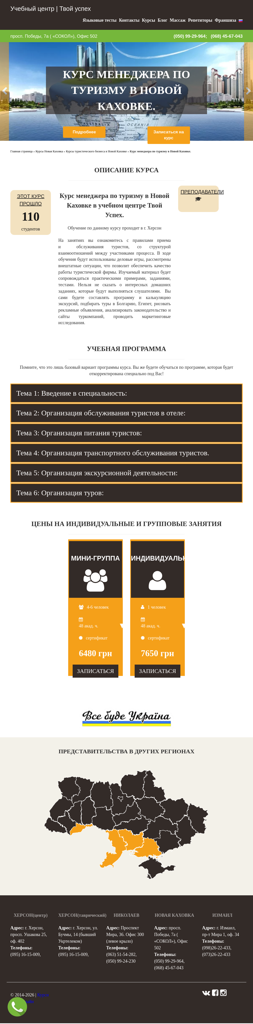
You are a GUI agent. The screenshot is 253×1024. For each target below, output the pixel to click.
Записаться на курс (169, 135)
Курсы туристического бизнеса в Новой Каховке (96, 152)
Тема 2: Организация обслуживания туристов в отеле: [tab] (101, 413)
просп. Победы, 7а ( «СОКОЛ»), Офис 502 (53, 36)
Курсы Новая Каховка (49, 152)
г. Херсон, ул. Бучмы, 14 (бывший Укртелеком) (78, 935)
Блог (162, 20)
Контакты (129, 20)
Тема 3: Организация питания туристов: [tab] (79, 433)
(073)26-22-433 (216, 955)
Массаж (178, 20)
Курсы (148, 20)
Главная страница (21, 152)
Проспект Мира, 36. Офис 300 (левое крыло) (125, 935)
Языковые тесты (99, 20)
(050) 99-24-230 (120, 961)
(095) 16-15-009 (25, 955)
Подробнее (84, 132)
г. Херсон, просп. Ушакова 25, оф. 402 (28, 935)
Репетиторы (200, 20)
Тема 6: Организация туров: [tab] (60, 493)
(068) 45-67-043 (227, 36)
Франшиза (225, 20)
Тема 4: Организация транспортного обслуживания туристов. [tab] (112, 453)
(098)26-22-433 (216, 948)
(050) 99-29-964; (190, 36)
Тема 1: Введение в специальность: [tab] (71, 393)
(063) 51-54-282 (120, 955)
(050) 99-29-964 (168, 961)
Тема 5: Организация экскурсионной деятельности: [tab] (97, 473)
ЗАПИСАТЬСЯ (95, 672)
